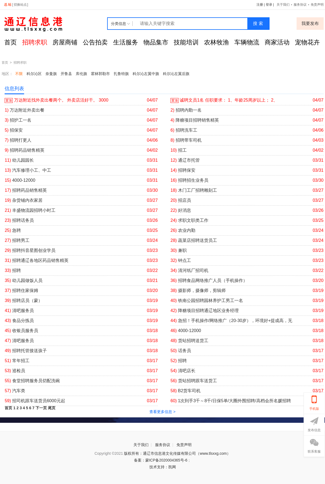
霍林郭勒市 (100, 74)
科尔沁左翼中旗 (146, 74)
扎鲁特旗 (121, 74)
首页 (10, 42)
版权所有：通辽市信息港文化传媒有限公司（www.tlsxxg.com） (177, 453)
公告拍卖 (95, 42)
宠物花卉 (307, 42)
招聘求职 (34, 42)
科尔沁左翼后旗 (176, 74)
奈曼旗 (51, 74)
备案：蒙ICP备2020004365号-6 (161, 460)
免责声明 (184, 445)
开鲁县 (66, 74)
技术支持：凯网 (162, 467)
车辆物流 (246, 42)
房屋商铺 (64, 42)
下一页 (41, 408)
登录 (269, 5)
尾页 (51, 408)
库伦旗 (81, 74)
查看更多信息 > (162, 412)
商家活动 (277, 42)
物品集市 (155, 42)
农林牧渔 (216, 42)
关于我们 (283, 5)
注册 (260, 5)
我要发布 (310, 23)
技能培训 (186, 42)
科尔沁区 (34, 74)
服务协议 (300, 5)
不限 (19, 74)
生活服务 (125, 42)
